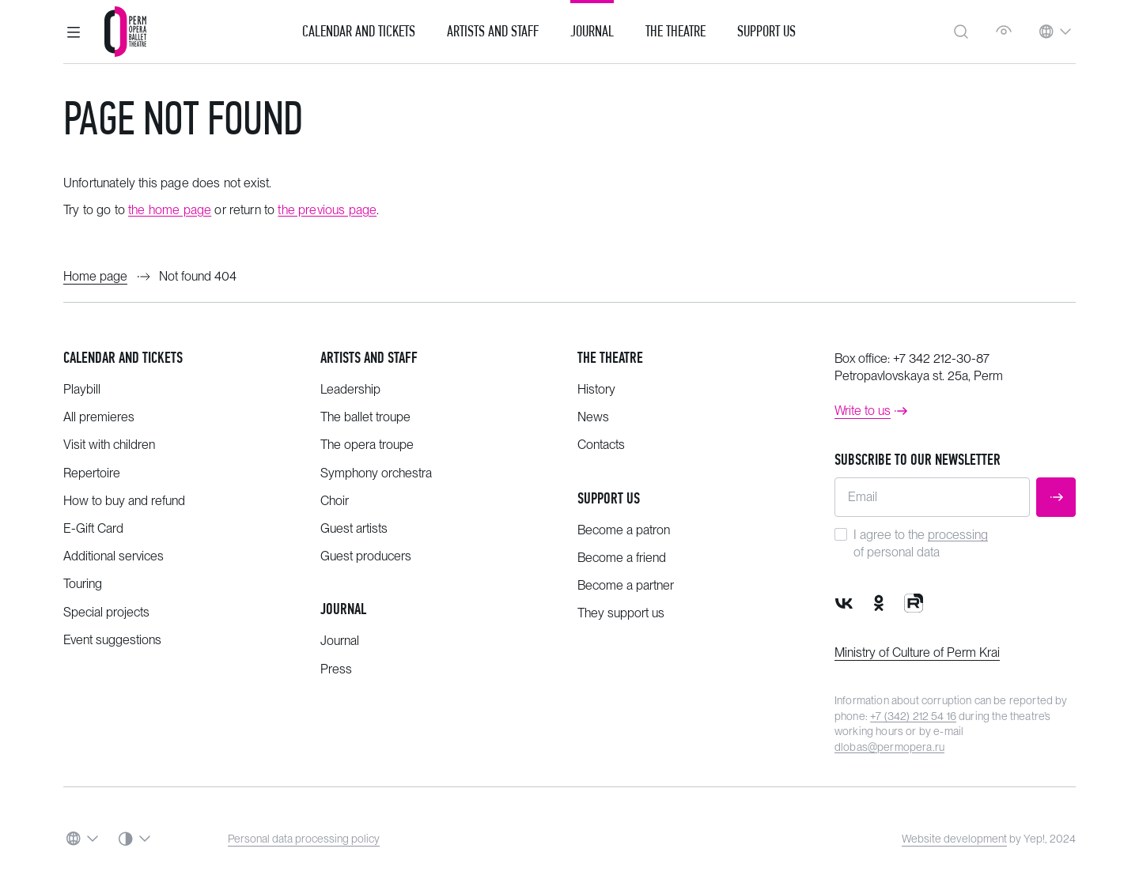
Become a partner (625, 585)
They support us (620, 612)
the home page (169, 209)
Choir (334, 500)
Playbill (81, 389)
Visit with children (109, 444)
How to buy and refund (124, 500)
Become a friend (621, 557)
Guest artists (354, 528)
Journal (592, 32)
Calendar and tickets (123, 358)
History (596, 389)
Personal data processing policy (304, 838)
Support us (766, 32)
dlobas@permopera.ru (889, 747)
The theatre (610, 358)
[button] (73, 31)
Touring (82, 583)
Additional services (113, 556)
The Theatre (675, 32)
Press (336, 669)
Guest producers (365, 556)
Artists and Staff (493, 32)
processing (958, 534)
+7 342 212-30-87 (941, 358)
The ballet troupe (365, 416)
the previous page (327, 209)
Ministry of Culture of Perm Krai (917, 652)
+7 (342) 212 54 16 (913, 716)
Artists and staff (369, 358)
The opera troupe (367, 444)
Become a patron (623, 529)
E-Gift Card (93, 528)
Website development (954, 838)
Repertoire (91, 473)
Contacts (601, 444)
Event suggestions (112, 639)
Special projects (106, 612)
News (593, 416)
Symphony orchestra (376, 473)
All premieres (98, 416)
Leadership (350, 389)
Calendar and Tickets (358, 32)
